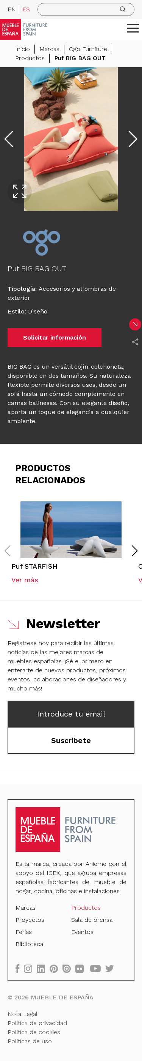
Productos (30, 58)
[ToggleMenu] (133, 28)
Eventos (82, 931)
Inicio (22, 49)
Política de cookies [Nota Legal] (34, 1032)
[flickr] (81, 968)
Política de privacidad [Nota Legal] (37, 1023)
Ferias (24, 931)
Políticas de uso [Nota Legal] (30, 1041)
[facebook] (20, 968)
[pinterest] (56, 968)
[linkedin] (43, 968)
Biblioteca (29, 944)
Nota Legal (22, 1014)
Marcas (49, 49)
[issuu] (68, 968)
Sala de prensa (91, 919)
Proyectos (30, 919)
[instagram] (30, 968)
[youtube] (97, 968)
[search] (85, 9)
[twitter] (112, 968)
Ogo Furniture (88, 49)
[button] (133, 28)
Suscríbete (71, 740)
